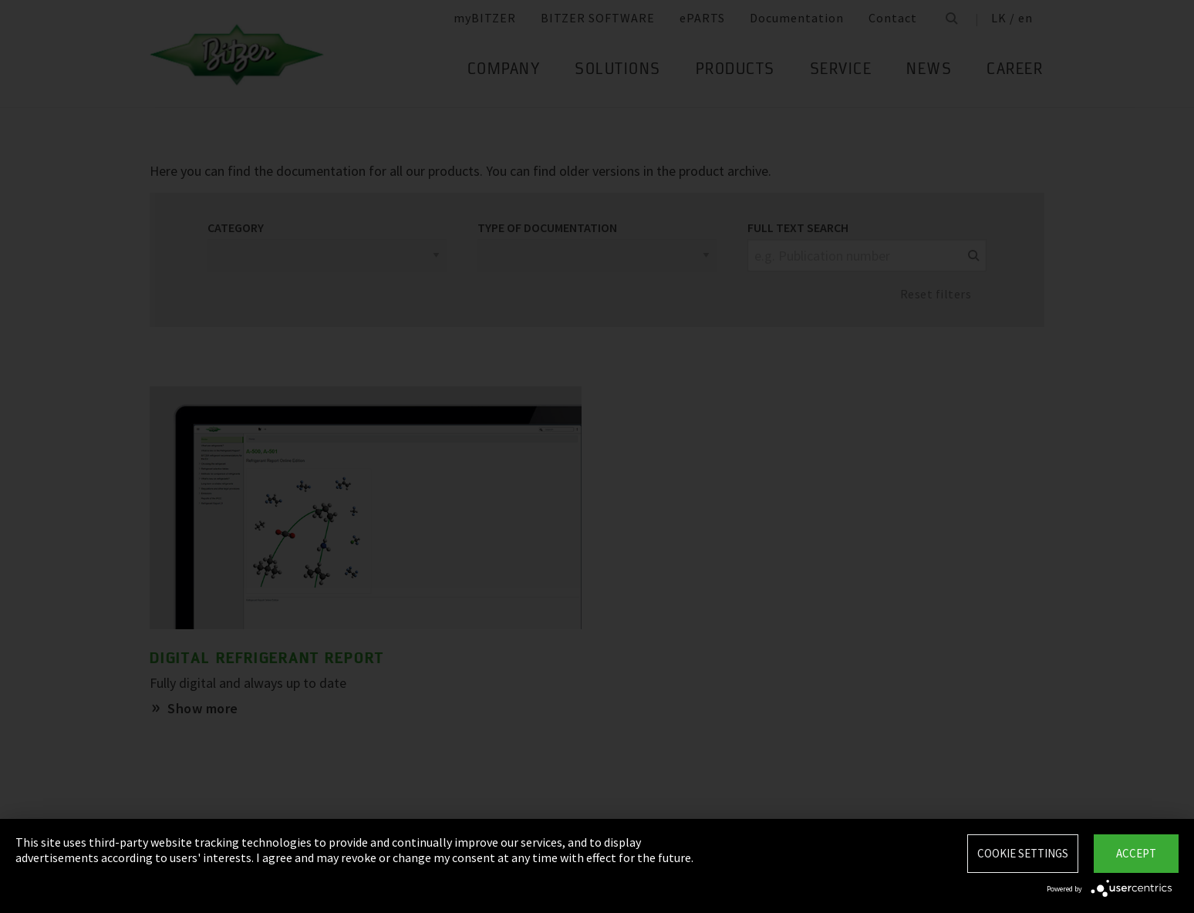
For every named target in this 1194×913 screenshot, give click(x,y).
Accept (1136, 853)
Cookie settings (1022, 853)
